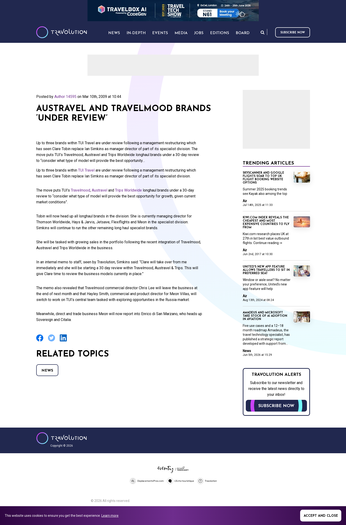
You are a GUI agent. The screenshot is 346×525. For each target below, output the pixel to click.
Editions (219, 33)
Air (245, 201)
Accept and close (321, 516)
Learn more (110, 515)
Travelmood (80, 190)
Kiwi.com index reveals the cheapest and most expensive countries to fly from (266, 222)
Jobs (198, 33)
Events (160, 33)
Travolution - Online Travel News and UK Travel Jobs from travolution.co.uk (61, 438)
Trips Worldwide (128, 190)
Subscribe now (292, 32)
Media (181, 33)
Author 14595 (65, 96)
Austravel (99, 190)
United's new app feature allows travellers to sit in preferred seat (266, 270)
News (47, 371)
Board (243, 33)
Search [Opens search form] (262, 32)
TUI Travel (86, 170)
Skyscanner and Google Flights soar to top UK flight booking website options (263, 178)
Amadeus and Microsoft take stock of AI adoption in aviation (265, 316)
